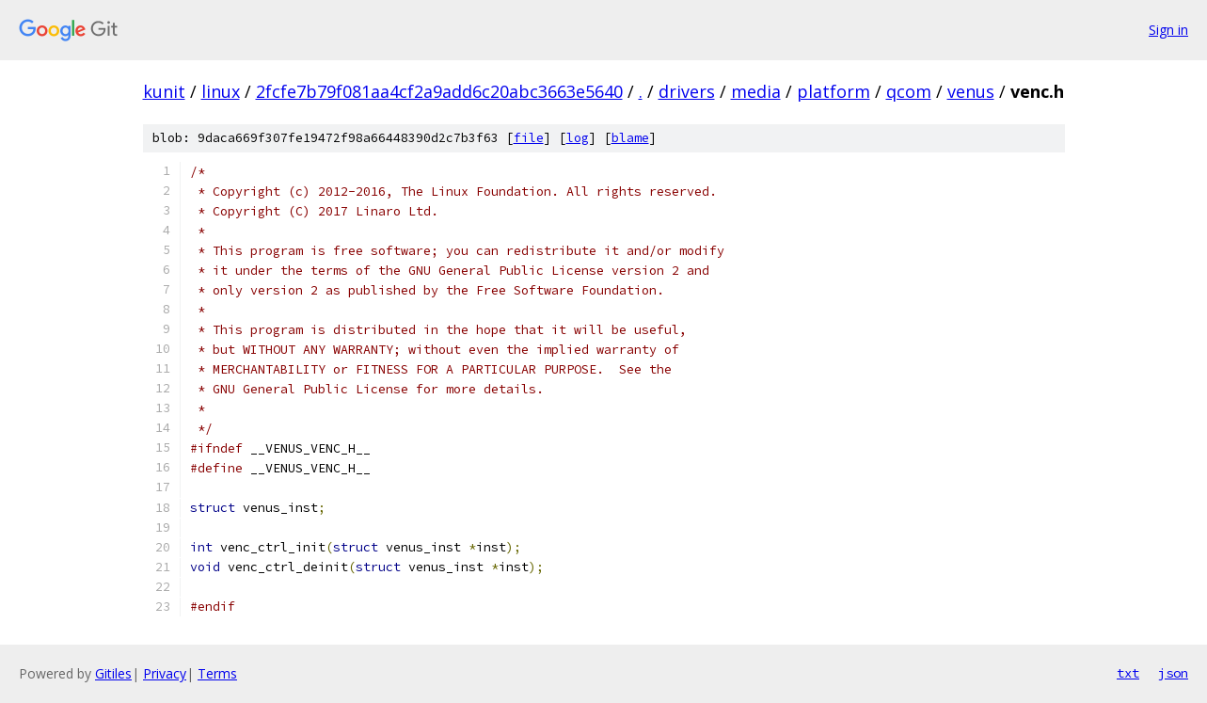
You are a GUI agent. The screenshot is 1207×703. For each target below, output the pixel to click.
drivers (687, 91)
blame (630, 138)
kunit (164, 91)
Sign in (1168, 30)
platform (833, 91)
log (577, 138)
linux (220, 91)
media (756, 91)
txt (1128, 672)
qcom (908, 91)
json (1173, 672)
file (529, 138)
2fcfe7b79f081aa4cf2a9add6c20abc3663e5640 (439, 91)
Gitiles (113, 673)
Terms (217, 673)
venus (970, 91)
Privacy (164, 673)
